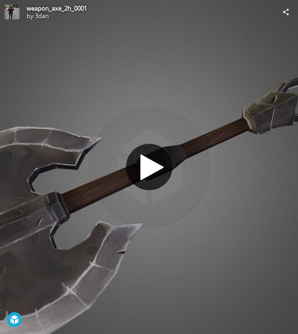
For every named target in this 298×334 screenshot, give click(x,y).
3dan (42, 16)
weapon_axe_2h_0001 (56, 8)
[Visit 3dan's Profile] (12, 12)
